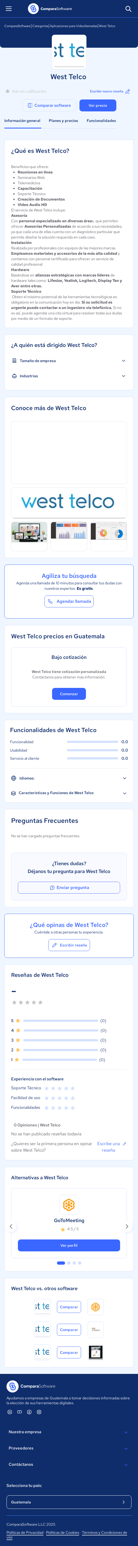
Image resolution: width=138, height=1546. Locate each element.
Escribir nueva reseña (110, 91)
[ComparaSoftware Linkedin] (10, 1412)
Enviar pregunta (69, 887)
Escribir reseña (69, 945)
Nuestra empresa (69, 1432)
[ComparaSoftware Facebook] (29, 1412)
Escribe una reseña (112, 1147)
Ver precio (98, 105)
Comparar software (49, 105)
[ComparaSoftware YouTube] (19, 1412)
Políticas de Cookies (62, 1532)
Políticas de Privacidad (25, 1532)
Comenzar (69, 693)
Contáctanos (69, 1465)
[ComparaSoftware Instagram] (39, 1412)
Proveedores (69, 1448)
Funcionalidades (101, 120)
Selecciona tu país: (24, 1485)
